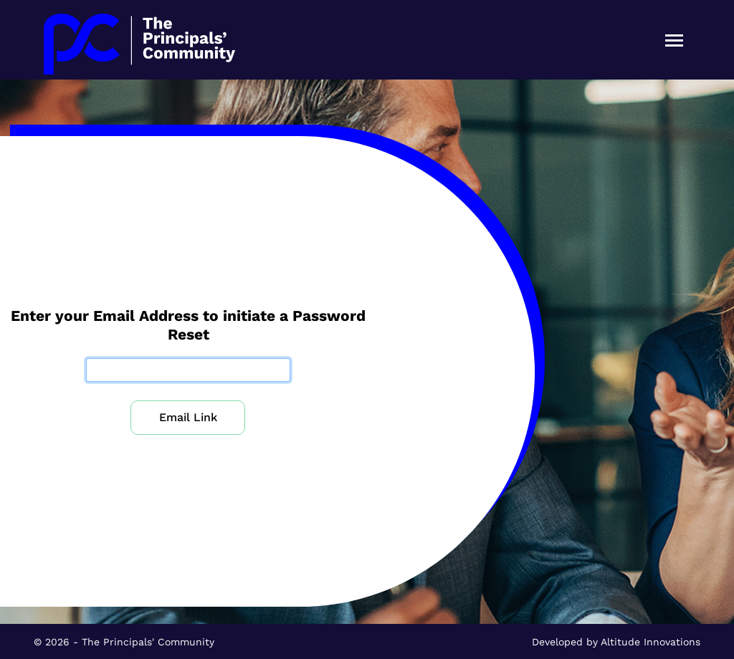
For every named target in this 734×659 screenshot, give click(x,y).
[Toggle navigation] (673, 40)
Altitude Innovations (650, 642)
